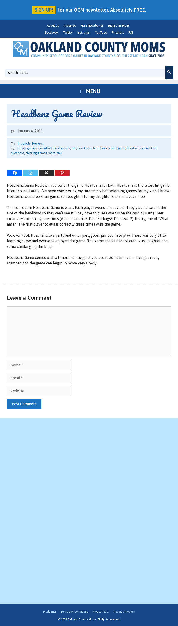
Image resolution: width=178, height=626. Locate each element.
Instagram (84, 32)
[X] (46, 173)
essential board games (54, 148)
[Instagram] (30, 173)
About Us (53, 25)
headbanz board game (109, 148)
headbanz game (138, 148)
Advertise (70, 25)
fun (74, 148)
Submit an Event (118, 25)
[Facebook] (14, 173)
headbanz (85, 148)
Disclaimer (49, 611)
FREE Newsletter (92, 25)
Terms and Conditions (74, 611)
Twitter (68, 32)
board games (27, 148)
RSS (130, 32)
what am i (55, 153)
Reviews (38, 143)
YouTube (101, 32)
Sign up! (44, 10)
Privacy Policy (100, 611)
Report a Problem (124, 611)
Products (24, 143)
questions (17, 153)
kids (154, 148)
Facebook (51, 32)
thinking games (36, 153)
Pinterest (118, 32)
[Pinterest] (62, 173)
